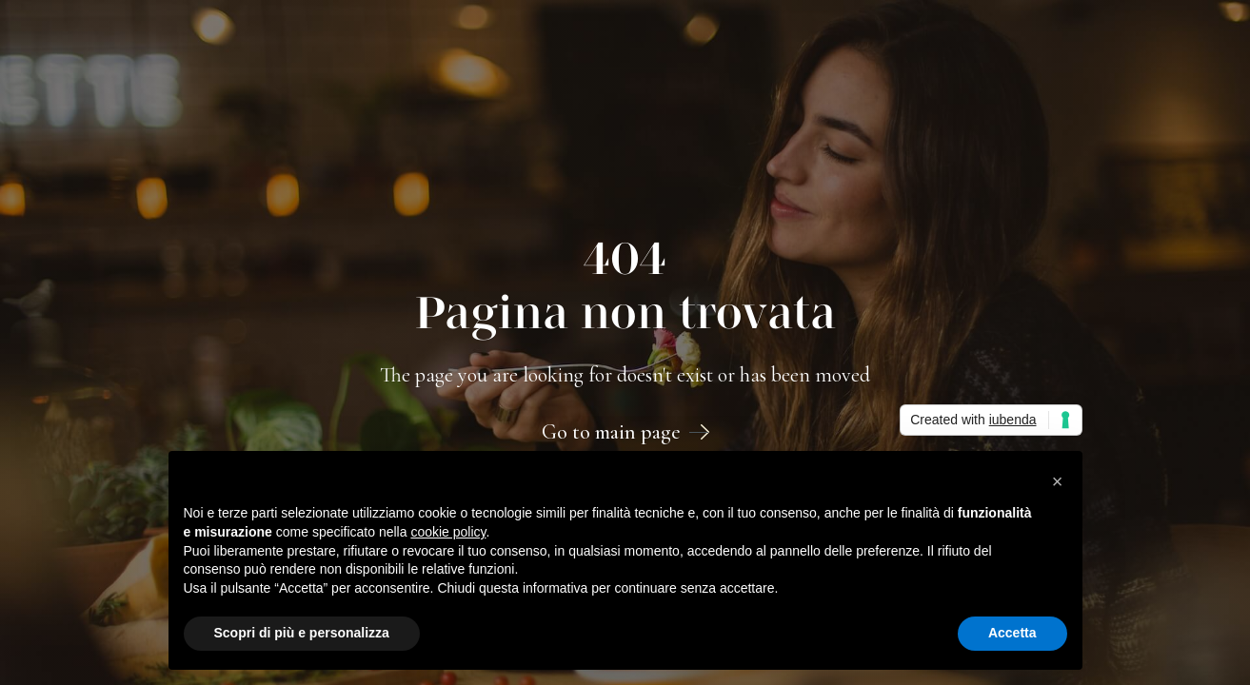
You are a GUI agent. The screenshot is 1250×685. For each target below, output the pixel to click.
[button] (1057, 481)
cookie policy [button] (448, 531)
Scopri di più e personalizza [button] (301, 632)
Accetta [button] (1012, 632)
